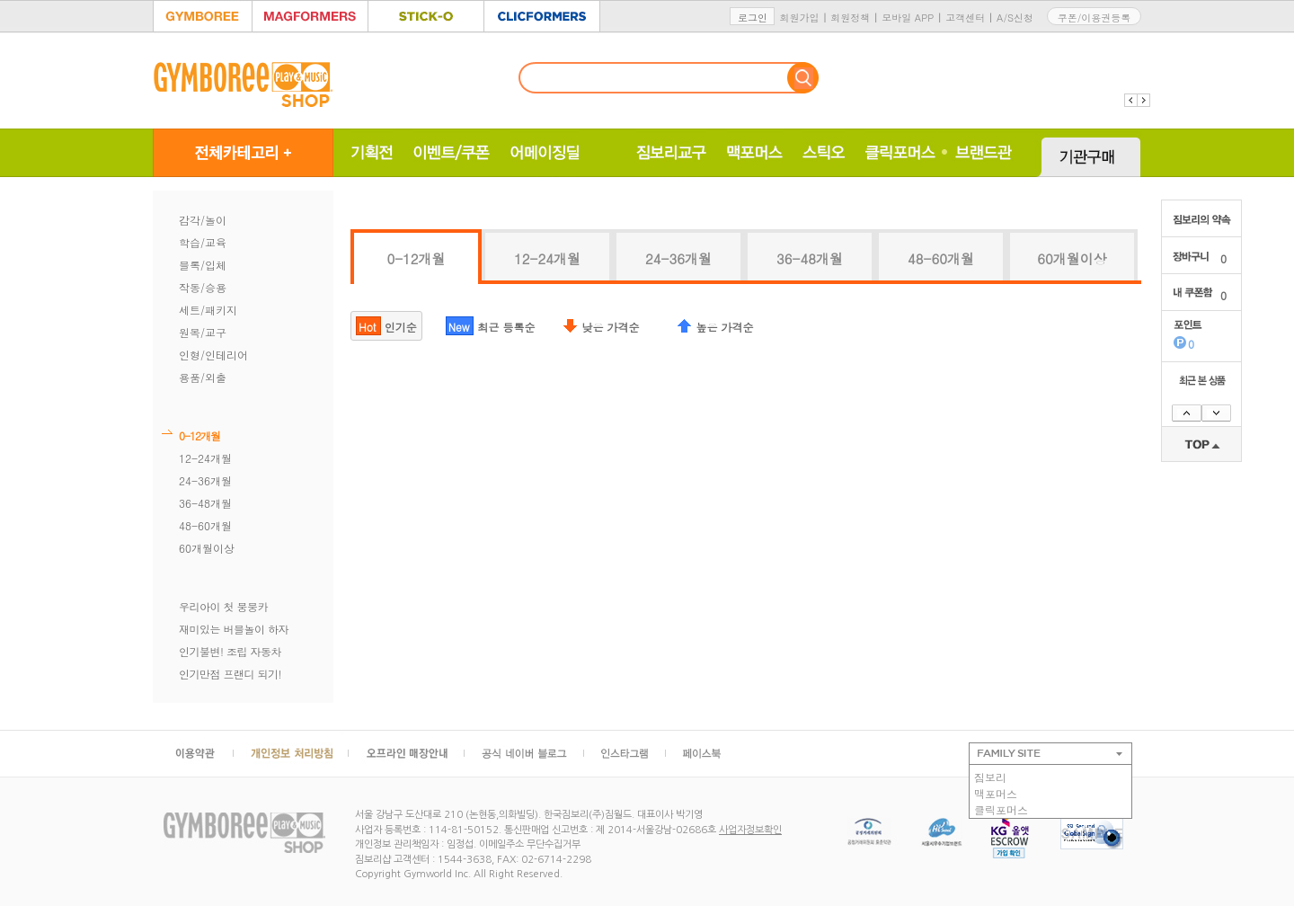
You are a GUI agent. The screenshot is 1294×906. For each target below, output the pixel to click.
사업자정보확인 (750, 830)
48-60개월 (205, 525)
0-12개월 (199, 435)
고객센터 (965, 17)
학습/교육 (202, 242)
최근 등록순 (491, 325)
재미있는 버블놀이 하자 (233, 628)
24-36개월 (205, 480)
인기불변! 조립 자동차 (230, 651)
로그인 (752, 17)
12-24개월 (205, 458)
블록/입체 (202, 264)
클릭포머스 (1001, 809)
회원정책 (850, 17)
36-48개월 (205, 503)
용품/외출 (202, 377)
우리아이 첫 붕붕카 (223, 606)
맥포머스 (995, 793)
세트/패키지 (208, 309)
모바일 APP (908, 17)
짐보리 (990, 777)
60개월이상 (207, 547)
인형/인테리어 (213, 354)
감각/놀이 (202, 219)
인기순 (386, 325)
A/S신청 (1015, 17)
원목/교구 (202, 332)
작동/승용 (202, 287)
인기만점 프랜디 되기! (230, 673)
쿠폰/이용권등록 (1094, 17)
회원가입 (799, 17)
